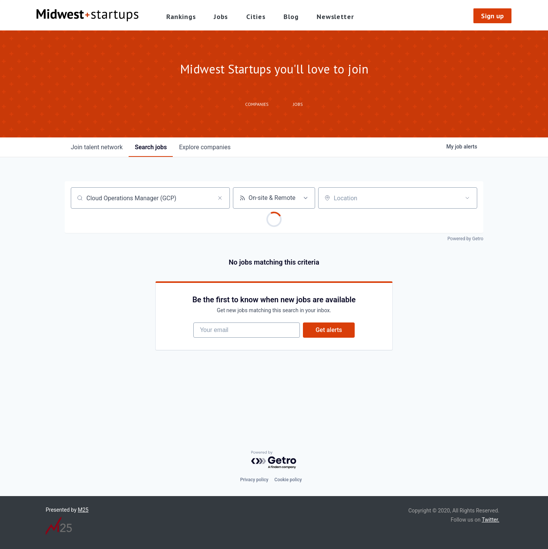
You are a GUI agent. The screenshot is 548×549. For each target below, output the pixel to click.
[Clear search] (220, 198)
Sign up (492, 15)
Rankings (181, 16)
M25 (83, 510)
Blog (291, 16)
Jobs (221, 16)
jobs (151, 147)
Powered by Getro (465, 238)
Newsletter (335, 16)
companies (204, 147)
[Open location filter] (467, 198)
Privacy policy (254, 479)
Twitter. (490, 520)
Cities (255, 16)
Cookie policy (288, 479)
